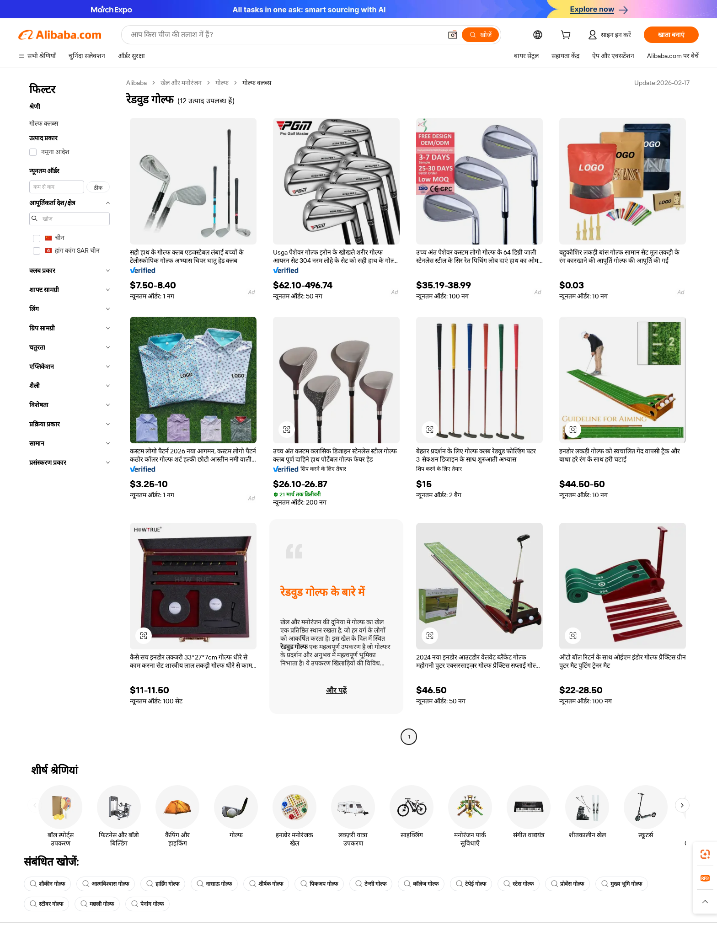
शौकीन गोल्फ (47, 884)
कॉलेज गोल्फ (421, 884)
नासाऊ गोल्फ (214, 884)
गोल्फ (222, 82)
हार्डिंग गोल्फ (162, 884)
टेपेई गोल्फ (471, 884)
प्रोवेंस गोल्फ (567, 884)
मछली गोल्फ (97, 904)
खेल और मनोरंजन (181, 82)
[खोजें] (480, 34)
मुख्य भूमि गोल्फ (621, 884)
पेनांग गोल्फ (147, 904)
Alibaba (136, 82)
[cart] (567, 36)
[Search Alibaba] (285, 35)
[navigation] (69, 411)
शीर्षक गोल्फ (266, 884)
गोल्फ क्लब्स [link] (256, 82)
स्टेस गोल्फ (518, 884)
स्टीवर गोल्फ (46, 904)
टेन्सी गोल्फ (370, 884)
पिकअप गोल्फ (319, 884)
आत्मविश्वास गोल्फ (105, 884)
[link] (705, 854)
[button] (452, 34)
